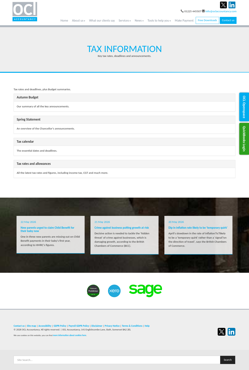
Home (64, 20)
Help (147, 325)
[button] (244, 107)
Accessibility (44, 325)
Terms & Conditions (132, 325)
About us (78, 20)
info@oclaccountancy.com (221, 11)
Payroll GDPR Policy (79, 325)
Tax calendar (25, 142)
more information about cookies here (69, 335)
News (139, 20)
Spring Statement (28, 119)
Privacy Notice (112, 325)
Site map (31, 325)
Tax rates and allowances (34, 164)
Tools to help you (159, 20)
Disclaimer (97, 325)
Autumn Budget (27, 97)
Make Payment (184, 20)
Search (228, 359)
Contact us (228, 20)
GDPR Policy (59, 325)
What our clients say (102, 20)
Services (125, 20)
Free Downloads (207, 20)
